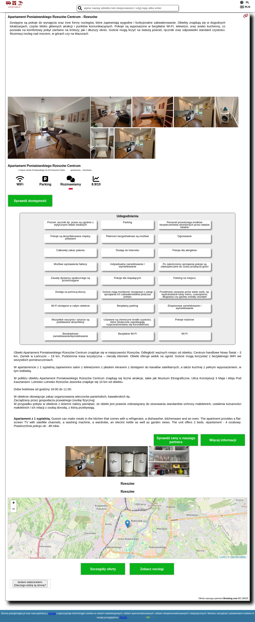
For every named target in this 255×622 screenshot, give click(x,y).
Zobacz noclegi (152, 569)
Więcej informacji (222, 440)
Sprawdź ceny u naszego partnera (176, 440)
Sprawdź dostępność (30, 201)
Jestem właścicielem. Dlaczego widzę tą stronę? (30, 584)
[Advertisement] (127, 66)
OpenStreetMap (238, 557)
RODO (123, 617)
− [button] (13, 509)
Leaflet (222, 557)
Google (52, 613)
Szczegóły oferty (103, 569)
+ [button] (13, 503)
